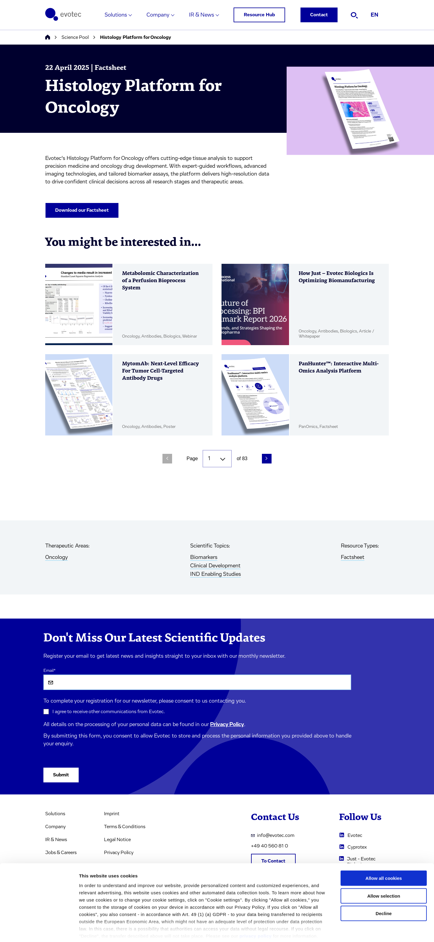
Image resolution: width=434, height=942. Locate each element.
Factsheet (352, 557)
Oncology (56, 557)
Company (157, 15)
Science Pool (75, 37)
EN (374, 15)
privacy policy (255, 906)
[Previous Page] (167, 458)
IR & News (201, 15)
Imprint (111, 813)
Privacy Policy (227, 724)
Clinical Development (215, 566)
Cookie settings (319, 930)
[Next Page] (267, 458)
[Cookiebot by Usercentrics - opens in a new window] (39, 930)
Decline (384, 884)
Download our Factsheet (82, 210)
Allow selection (383, 866)
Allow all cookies (384, 849)
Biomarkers (203, 557)
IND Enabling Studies (215, 574)
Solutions (116, 15)
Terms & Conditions (124, 826)
